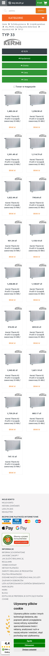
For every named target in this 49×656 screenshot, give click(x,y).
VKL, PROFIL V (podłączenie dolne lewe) (21, 27)
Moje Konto (7, 503)
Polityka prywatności (12, 574)
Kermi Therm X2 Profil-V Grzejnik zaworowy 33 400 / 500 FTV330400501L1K (37, 207)
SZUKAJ (41, 11)
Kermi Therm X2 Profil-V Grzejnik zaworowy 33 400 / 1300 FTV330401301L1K (37, 294)
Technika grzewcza (18, 24)
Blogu (5, 593)
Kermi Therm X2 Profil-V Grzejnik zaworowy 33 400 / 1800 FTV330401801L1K (12, 164)
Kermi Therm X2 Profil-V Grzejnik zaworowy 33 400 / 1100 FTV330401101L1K (37, 251)
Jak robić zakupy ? (10, 555)
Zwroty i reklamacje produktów (17, 571)
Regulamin (7, 562)
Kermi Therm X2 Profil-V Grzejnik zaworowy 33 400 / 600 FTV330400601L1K (37, 337)
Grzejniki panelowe (37, 24)
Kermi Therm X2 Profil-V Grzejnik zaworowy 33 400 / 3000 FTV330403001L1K (12, 380)
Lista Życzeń (7, 509)
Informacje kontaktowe (13, 552)
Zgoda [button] (29, 641)
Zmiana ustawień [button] (29, 650)
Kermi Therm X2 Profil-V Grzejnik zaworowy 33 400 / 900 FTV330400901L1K (12, 337)
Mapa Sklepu (7, 587)
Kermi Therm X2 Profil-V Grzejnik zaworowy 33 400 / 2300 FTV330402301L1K (37, 380)
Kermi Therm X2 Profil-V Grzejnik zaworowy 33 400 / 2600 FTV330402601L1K (12, 423)
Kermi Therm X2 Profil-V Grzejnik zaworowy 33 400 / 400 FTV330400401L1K (12, 466)
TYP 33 (20, 29)
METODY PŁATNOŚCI (10, 568)
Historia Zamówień (10, 506)
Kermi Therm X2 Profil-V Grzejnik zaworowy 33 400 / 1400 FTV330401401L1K (12, 294)
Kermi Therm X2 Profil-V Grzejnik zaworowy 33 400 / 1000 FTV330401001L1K (12, 207)
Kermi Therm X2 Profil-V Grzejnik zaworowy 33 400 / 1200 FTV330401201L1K (37, 164)
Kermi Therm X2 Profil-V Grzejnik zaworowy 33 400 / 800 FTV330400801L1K (12, 251)
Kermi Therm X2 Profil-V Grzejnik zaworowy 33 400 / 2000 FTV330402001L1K (12, 121)
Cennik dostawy (9, 565)
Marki (4, 590)
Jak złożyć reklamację (13, 559)
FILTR (24, 51)
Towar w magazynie (26, 86)
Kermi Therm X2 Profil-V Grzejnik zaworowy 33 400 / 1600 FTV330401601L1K (37, 121)
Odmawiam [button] (29, 645)
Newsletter (7, 512)
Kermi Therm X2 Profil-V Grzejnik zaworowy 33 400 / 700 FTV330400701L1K (37, 423)
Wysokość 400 (8, 29)
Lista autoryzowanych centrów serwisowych (23, 583)
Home (4, 24)
